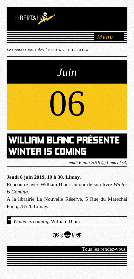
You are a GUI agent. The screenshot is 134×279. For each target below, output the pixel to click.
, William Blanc (47, 221)
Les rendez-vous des (48, 50)
